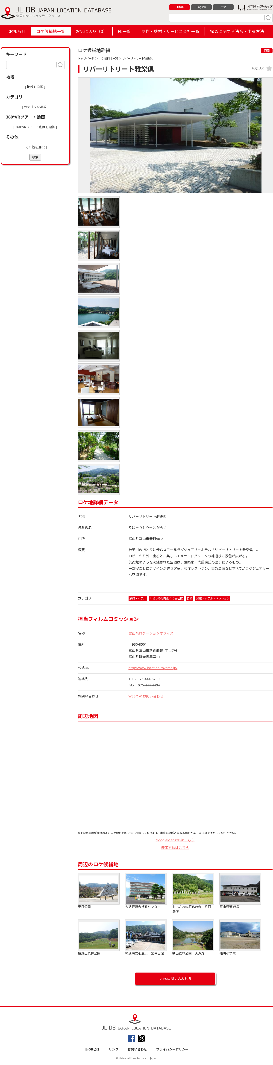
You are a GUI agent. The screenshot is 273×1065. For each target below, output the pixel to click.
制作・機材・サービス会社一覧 (170, 31)
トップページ (86, 58)
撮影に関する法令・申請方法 (237, 31)
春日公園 (98, 891)
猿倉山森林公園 (98, 937)
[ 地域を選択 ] (35, 87)
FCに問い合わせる (177, 978)
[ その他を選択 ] (35, 147)
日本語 (179, 7)
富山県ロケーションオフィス (151, 633)
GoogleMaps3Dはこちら (175, 840)
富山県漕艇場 (240, 891)
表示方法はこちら (175, 847)
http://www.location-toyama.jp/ (154, 667)
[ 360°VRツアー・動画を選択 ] (35, 127)
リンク (113, 1049)
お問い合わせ (137, 1049)
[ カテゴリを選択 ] (35, 107)
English (201, 7)
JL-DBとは (92, 1049)
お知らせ (17, 31)
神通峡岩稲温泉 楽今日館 (146, 937)
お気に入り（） (91, 31)
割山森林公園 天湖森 (193, 937)
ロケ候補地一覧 (50, 31)
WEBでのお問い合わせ (146, 696)
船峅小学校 (240, 937)
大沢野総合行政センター (146, 891)
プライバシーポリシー (172, 1049)
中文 (223, 7)
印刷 (267, 50)
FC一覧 (124, 31)
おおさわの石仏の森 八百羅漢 (193, 893)
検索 (35, 157)
